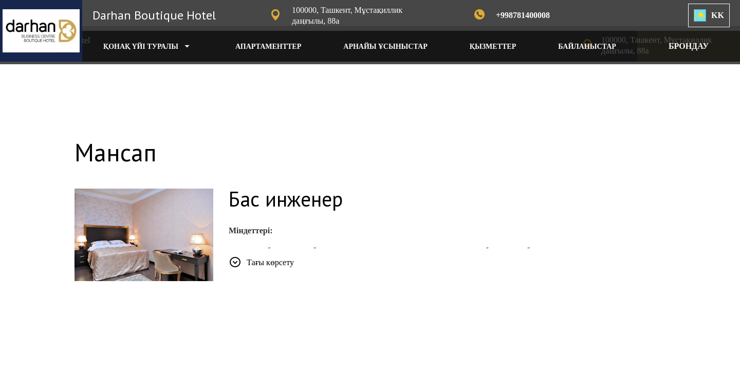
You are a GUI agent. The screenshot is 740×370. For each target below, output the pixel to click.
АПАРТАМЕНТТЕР (268, 46)
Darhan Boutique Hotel (154, 15)
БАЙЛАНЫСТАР (587, 46)
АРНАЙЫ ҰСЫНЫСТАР (385, 46)
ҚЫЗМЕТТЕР (493, 46)
